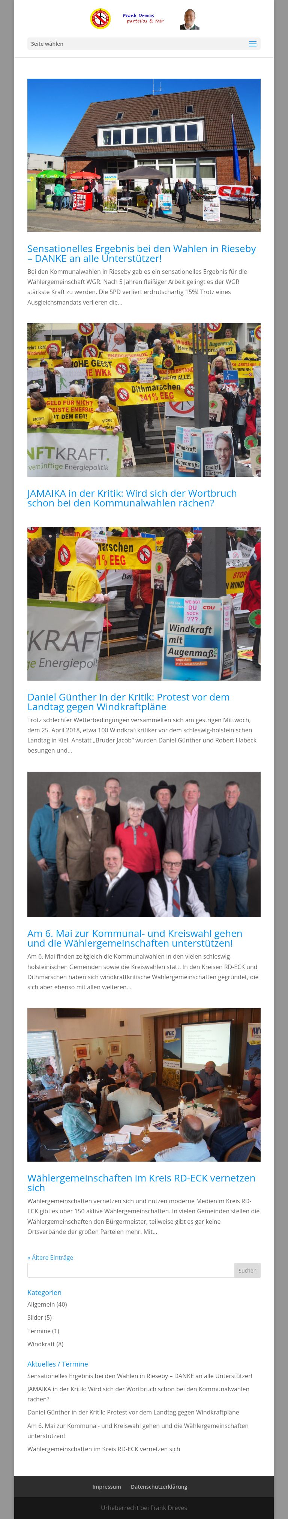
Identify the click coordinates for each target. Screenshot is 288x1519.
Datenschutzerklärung (159, 1486)
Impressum (107, 1486)
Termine (39, 1331)
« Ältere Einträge (50, 1257)
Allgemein (41, 1304)
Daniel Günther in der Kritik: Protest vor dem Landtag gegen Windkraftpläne (128, 701)
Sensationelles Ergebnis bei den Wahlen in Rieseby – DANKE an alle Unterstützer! (141, 253)
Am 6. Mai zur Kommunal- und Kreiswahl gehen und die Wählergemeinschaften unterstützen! (135, 938)
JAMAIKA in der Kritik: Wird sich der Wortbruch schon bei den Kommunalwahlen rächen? (132, 497)
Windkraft (41, 1344)
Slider (35, 1317)
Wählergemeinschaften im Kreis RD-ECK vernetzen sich (141, 1182)
